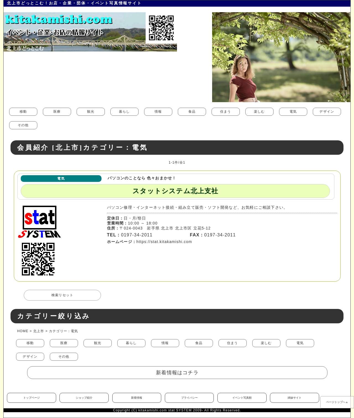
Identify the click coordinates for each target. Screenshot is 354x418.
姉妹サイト (294, 397)
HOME (22, 331)
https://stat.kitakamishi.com (164, 241)
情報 (158, 111)
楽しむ (259, 111)
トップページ (31, 397)
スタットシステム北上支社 (175, 191)
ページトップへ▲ (337, 402)
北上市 (38, 331)
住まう (225, 111)
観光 (90, 111)
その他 (23, 125)
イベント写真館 (242, 397)
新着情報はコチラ (177, 372)
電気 (293, 111)
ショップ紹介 (84, 397)
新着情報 (136, 397)
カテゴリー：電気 (63, 331)
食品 (192, 111)
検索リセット (62, 295)
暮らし (124, 111)
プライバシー (189, 397)
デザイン (326, 111)
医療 (57, 111)
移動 (23, 111)
